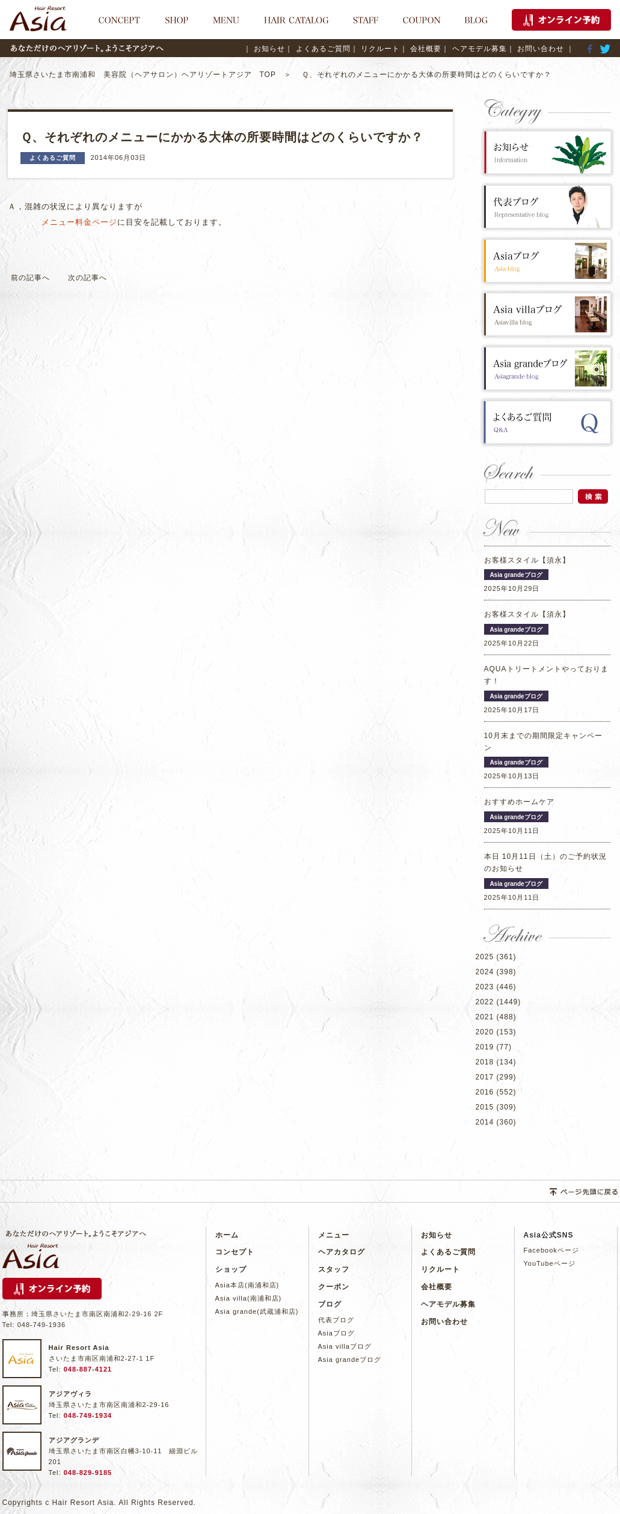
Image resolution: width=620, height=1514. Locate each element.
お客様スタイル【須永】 (527, 560)
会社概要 (436, 1287)
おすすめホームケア (519, 802)
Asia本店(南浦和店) (247, 1285)
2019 (485, 1047)
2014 (485, 1122)
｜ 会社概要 (420, 48)
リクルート (440, 1269)
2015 (485, 1107)
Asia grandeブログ (350, 1359)
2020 (485, 1032)
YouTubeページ (549, 1263)
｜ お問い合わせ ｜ (541, 48)
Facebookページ (551, 1250)
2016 (485, 1092)
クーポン (333, 1287)
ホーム (227, 1235)
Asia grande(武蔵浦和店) (257, 1311)
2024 (485, 972)
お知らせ (436, 1235)
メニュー (333, 1235)
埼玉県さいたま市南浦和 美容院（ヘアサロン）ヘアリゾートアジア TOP (147, 74)
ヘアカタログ (341, 1252)
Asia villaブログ (345, 1346)
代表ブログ (336, 1319)
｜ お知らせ (264, 48)
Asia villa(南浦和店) (248, 1298)
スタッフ (333, 1269)
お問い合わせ (444, 1321)
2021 (485, 1017)
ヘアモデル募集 (448, 1304)
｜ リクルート (375, 48)
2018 (485, 1062)
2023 (485, 987)
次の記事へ (87, 277)
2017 (485, 1077)
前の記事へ (30, 277)
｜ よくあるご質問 (317, 48)
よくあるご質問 (448, 1252)
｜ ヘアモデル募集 (473, 48)
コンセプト (234, 1252)
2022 (485, 1002)
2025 (485, 957)
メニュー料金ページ (79, 222)
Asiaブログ (336, 1333)
